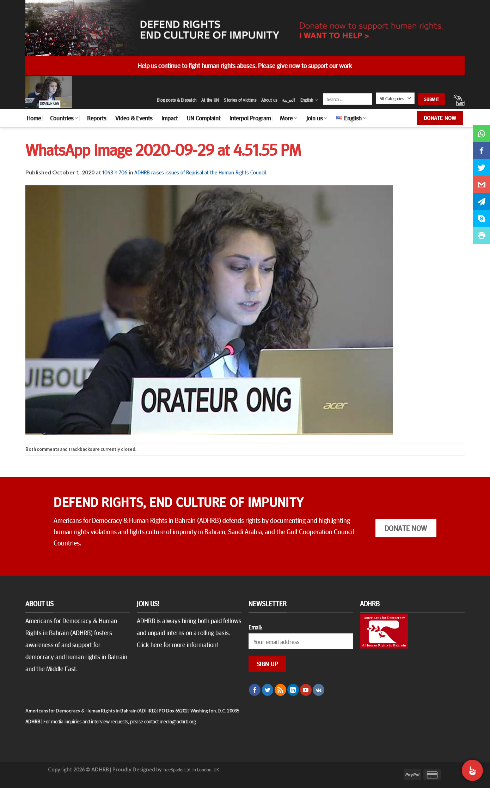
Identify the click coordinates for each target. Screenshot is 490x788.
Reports (96, 118)
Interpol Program (250, 118)
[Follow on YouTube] (306, 690)
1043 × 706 (115, 172)
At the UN (210, 100)
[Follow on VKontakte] (318, 690)
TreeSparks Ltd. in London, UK (191, 769)
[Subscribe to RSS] (280, 690)
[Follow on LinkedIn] (293, 690)
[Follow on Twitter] (268, 690)
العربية (288, 100)
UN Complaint (203, 118)
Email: (255, 627)
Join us (316, 118)
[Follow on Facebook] (255, 690)
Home (34, 118)
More (288, 118)
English (309, 100)
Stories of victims (240, 100)
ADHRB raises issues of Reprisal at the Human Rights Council (200, 172)
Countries (64, 118)
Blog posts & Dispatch (176, 100)
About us (269, 100)
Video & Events (133, 118)
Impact (169, 118)
